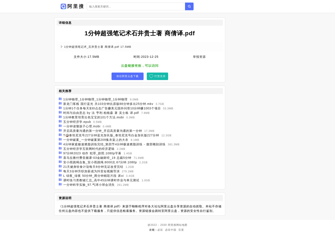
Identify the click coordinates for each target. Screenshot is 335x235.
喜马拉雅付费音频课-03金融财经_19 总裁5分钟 (97, 157)
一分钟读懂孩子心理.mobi (81, 126)
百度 (181, 229)
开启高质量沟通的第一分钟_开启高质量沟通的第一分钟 (102, 130)
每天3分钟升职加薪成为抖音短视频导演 (91, 171)
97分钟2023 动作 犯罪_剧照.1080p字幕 (92, 153)
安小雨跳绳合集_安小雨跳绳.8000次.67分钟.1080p (100, 162)
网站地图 (181, 224)
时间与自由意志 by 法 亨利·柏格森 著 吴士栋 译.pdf (101, 113)
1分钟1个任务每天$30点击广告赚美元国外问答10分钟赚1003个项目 (112, 108)
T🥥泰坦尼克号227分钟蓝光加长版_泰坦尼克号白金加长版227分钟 (111, 135)
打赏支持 (160, 76)
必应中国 (170, 229)
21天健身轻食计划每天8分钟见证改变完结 (93, 166)
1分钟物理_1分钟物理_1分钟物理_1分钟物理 (95, 99)
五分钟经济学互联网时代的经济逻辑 (89, 148)
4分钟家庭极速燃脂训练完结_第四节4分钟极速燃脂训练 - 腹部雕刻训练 (114, 144)
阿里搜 (172, 224)
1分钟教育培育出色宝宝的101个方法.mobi (93, 117)
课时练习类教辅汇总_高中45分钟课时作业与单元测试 (101, 180)
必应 (160, 229)
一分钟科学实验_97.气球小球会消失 (89, 184)
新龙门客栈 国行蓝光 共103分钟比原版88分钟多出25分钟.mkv (108, 104)
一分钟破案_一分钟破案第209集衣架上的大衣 (95, 139)
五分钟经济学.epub (77, 121)
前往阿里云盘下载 (127, 76)
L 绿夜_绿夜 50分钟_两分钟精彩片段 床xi (93, 175)
